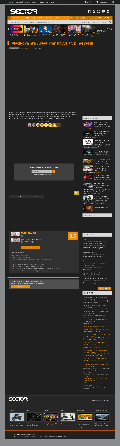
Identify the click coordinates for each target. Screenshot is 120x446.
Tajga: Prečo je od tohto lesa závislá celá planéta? (101, 424)
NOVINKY (15, 18)
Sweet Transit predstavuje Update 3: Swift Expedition (27, 271)
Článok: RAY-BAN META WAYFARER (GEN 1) (101, 31)
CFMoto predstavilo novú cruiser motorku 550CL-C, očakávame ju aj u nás (16, 425)
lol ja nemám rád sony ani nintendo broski (95, 309)
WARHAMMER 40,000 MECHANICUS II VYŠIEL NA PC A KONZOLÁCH (101, 153)
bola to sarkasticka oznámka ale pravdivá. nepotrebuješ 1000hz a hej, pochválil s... (95, 316)
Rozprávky (44, 2)
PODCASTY (24, 22)
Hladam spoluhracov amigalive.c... (94, 243)
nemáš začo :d (87, 323)
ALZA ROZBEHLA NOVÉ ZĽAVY (15, 35)
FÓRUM (57, 18)
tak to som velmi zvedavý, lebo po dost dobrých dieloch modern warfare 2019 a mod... (96, 338)
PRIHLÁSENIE (103, 2)
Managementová (29, 241)
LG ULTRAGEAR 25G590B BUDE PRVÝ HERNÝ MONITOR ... (95, 312)
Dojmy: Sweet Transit (18, 255)
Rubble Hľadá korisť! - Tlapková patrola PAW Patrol (84, 426)
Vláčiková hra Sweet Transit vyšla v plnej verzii (25, 264)
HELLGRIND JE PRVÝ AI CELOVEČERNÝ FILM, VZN (59, 35)
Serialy (85, 270)
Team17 (27, 239)
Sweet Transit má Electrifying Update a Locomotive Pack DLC (29, 260)
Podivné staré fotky (66, 424)
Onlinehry (35, 2)
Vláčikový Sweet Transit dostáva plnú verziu (24, 266)
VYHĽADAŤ (83, 22)
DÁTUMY (50, 22)
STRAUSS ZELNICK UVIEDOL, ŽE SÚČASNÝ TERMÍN (73, 35)
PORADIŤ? (104, 22)
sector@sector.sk (61, 437)
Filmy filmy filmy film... (90, 274)
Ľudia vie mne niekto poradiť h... (93, 256)
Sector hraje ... (87, 261)
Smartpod (19, 2)
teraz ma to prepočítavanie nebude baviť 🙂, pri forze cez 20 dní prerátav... (97, 301)
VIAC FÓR (107, 288)
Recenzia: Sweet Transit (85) (20, 257)
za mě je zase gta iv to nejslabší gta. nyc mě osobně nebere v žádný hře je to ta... (95, 346)
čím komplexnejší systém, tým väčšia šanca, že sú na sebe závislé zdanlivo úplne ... (96, 354)
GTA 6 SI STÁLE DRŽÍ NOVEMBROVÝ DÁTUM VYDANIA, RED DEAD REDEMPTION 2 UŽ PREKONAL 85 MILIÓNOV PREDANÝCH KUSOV (96, 200)
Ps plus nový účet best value (92, 239)
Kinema (27, 2)
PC (72, 18)
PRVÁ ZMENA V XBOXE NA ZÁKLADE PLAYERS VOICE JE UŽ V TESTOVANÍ (96, 134)
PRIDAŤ (94, 22)
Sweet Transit (16, 262)
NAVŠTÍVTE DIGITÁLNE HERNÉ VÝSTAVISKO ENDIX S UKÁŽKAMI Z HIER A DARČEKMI (96, 169)
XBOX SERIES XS (81, 18)
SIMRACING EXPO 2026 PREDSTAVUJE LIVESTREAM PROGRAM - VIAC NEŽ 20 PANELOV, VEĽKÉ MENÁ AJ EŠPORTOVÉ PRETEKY (97, 144)
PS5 (91, 18)
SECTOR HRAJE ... (89, 372)
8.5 (72, 236)
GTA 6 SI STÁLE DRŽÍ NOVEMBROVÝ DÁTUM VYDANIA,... (95, 321)
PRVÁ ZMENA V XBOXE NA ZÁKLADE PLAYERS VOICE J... (95, 298)
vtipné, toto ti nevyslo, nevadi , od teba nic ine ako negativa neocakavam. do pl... (96, 375)
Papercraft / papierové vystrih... (93, 248)
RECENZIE (25, 18)
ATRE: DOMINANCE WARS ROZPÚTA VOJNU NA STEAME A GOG (102, 161)
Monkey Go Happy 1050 (50, 424)
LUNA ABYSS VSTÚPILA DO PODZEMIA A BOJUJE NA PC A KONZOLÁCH (102, 177)
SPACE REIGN (98, 207)
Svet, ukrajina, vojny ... (90, 283)
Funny (52, 2)
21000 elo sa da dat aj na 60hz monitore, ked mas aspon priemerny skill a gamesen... (96, 369)
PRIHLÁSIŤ (20, 286)
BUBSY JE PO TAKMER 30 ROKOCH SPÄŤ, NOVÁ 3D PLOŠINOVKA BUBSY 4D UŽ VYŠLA (96, 125)
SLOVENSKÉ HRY (42, 22)
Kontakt (33, 434)
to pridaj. (85, 362)
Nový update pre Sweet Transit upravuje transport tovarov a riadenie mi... (33, 268)
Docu (57, 2)
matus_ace (27, 48)
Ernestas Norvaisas (36, 239)
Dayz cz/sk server (89, 252)
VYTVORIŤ (101, 288)
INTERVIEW (32, 22)
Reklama (27, 434)
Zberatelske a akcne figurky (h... (93, 278)
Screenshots (87, 265)
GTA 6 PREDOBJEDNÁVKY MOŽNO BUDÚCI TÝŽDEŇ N (30, 36)
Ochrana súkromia (19, 434)
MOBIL (106, 18)
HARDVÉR (48, 18)
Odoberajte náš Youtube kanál (26, 197)
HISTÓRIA (17, 22)
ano (84, 382)
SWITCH (98, 18)
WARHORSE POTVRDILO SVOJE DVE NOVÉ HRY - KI (88, 35)
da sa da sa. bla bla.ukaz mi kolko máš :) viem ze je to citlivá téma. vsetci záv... (96, 330)
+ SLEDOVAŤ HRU (30, 247)
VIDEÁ (34, 18)
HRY (40, 18)
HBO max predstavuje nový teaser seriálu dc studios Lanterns (33, 425)
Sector (11, 2)
